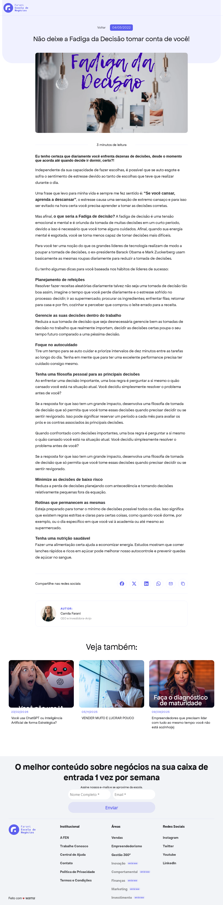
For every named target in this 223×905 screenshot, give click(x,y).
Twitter (168, 846)
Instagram (170, 838)
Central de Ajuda (73, 854)
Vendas (117, 838)
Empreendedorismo (127, 846)
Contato (66, 863)
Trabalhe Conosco (74, 846)
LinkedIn (169, 863)
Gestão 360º (121, 855)
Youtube (169, 854)
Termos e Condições (76, 880)
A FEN (64, 838)
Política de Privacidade (77, 872)
